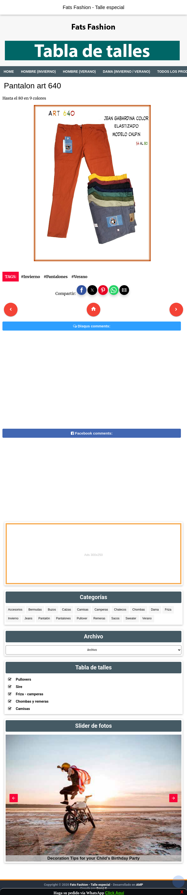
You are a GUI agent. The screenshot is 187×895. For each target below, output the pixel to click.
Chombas (138, 609)
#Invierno (30, 276)
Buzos (52, 609)
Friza (168, 609)
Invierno (13, 618)
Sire (15, 687)
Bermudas (35, 609)
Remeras (99, 618)
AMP (139, 884)
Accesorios (15, 609)
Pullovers (19, 679)
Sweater (131, 618)
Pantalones (63, 618)
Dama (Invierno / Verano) (126, 71)
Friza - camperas (25, 694)
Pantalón (44, 618)
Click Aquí (114, 893)
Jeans (28, 618)
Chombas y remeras (28, 701)
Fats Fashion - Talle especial (93, 7)
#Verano (79, 276)
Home (9, 71)
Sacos (115, 618)
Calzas (66, 609)
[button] (81, 290)
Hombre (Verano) (79, 71)
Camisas (82, 609)
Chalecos (120, 609)
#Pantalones (55, 276)
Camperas (101, 609)
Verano (147, 618)
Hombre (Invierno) (38, 71)
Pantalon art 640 (32, 85)
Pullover (82, 618)
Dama (155, 609)
